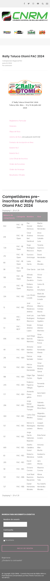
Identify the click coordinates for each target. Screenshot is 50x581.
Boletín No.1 (14, 148)
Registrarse (6, 557)
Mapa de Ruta (15, 131)
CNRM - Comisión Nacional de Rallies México (30, 573)
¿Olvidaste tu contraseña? (12, 560)
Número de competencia (9, 217)
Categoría (21, 216)
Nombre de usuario (11, 519)
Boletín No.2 (14, 153)
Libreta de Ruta (15, 137)
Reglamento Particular (18, 120)
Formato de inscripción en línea (21, 142)
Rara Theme (30, 575)
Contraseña (8, 530)
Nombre (30, 216)
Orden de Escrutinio (17, 164)
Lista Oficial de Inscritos (19, 158)
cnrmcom (8, 65)
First (39, 216)
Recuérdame (10, 540)
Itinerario (13, 126)
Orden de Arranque (17, 169)
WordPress (5, 577)
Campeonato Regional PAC (12, 61)
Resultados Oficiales (17, 175)
